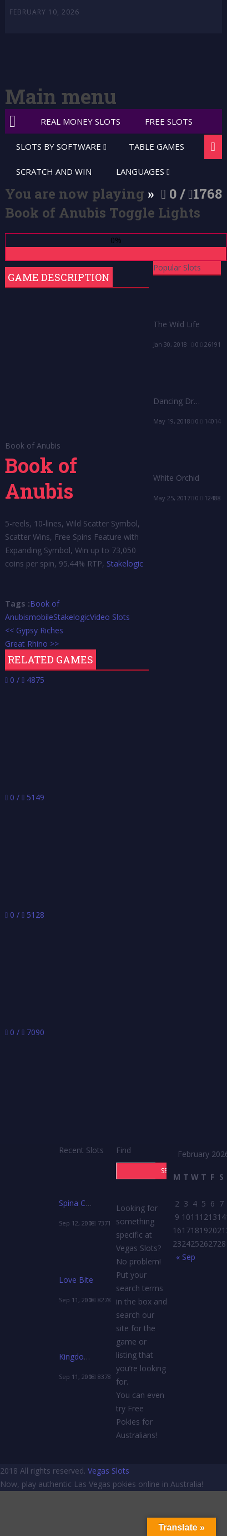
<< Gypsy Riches (34, 630)
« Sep (185, 1257)
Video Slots (110, 617)
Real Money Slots (80, 121)
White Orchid (176, 477)
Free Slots (169, 121)
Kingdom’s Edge (87, 1356)
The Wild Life (176, 324)
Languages (140, 171)
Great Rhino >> (32, 643)
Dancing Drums (181, 401)
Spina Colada (82, 1203)
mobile (41, 617)
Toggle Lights (154, 212)
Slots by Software (58, 146)
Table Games (156, 146)
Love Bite (76, 1279)
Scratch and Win (54, 171)
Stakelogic (125, 563)
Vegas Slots (108, 1470)
